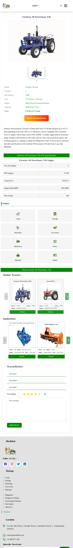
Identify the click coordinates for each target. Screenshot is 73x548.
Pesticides (9, 484)
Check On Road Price (36, 118)
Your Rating (11, 394)
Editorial (8, 490)
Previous (13, 296)
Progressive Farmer (12, 498)
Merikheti (7, 512)
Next (59, 296)
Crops (7, 478)
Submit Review (14, 425)
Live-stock (9, 487)
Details (26, 308)
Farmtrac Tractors (31, 87)
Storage (8, 481)
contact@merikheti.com (13, 535)
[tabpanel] (36, 73)
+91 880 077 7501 (11, 539)
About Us (8, 507)
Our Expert (9, 504)
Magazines (9, 495)
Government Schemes (13, 501)
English (35, 6)
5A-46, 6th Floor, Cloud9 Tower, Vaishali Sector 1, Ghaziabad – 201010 (36, 527)
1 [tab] (36, 81)
